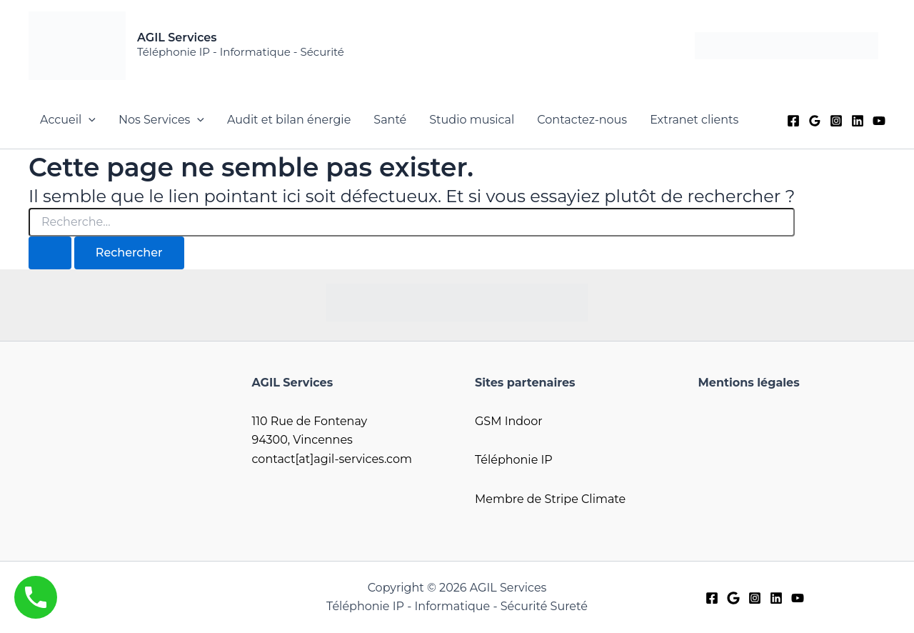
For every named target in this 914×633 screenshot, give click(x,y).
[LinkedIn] (776, 598)
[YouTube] (879, 120)
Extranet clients (694, 119)
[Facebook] (793, 120)
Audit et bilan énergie (289, 119)
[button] (88, 120)
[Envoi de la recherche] (50, 252)
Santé (389, 119)
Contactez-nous (582, 119)
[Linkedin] (857, 120)
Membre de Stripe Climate (550, 499)
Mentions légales (749, 382)
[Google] (814, 120)
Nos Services (161, 120)
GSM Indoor (509, 421)
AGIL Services (177, 37)
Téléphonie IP (514, 460)
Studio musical (471, 119)
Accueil (68, 120)
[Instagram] (836, 120)
